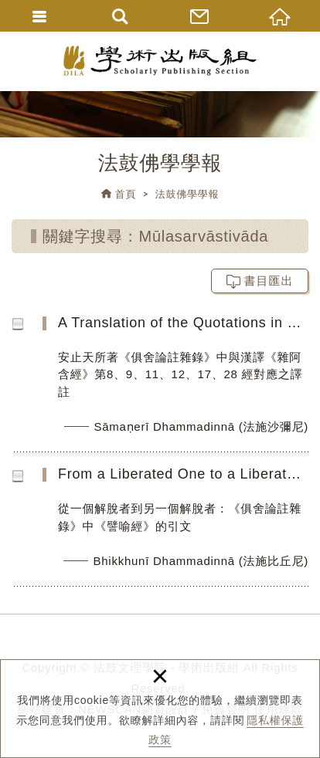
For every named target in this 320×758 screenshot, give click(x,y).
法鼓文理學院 (160, 61)
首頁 (126, 194)
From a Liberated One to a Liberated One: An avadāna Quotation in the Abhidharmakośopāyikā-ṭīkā (170, 525)
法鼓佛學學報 (187, 194)
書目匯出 (269, 280)
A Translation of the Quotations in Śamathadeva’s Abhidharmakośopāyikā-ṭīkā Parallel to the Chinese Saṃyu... (170, 383)
